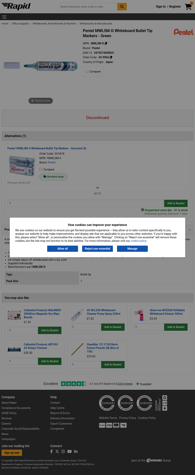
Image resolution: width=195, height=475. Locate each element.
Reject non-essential (97, 248)
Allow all (62, 248)
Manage (132, 248)
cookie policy (138, 241)
